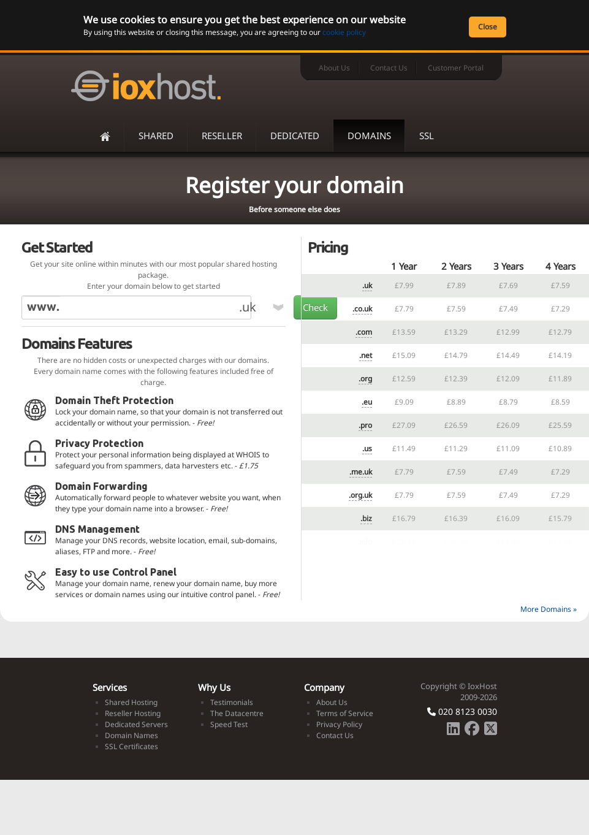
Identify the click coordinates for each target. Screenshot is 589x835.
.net (365, 355)
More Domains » (548, 609)
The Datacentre (237, 713)
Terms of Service (344, 713)
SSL (426, 135)
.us (367, 448)
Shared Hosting (131, 702)
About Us (334, 68)
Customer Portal (456, 68)
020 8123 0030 (462, 711)
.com (363, 332)
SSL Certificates (131, 746)
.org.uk (360, 495)
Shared (156, 135)
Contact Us (389, 68)
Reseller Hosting (133, 713)
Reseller (222, 135)
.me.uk (360, 472)
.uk (367, 285)
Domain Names (131, 735)
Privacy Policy (339, 724)
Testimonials (231, 702)
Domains (369, 135)
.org (365, 378)
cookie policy (344, 32)
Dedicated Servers (136, 724)
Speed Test (229, 724)
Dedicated (294, 135)
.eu (367, 402)
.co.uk (362, 308)
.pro (365, 425)
